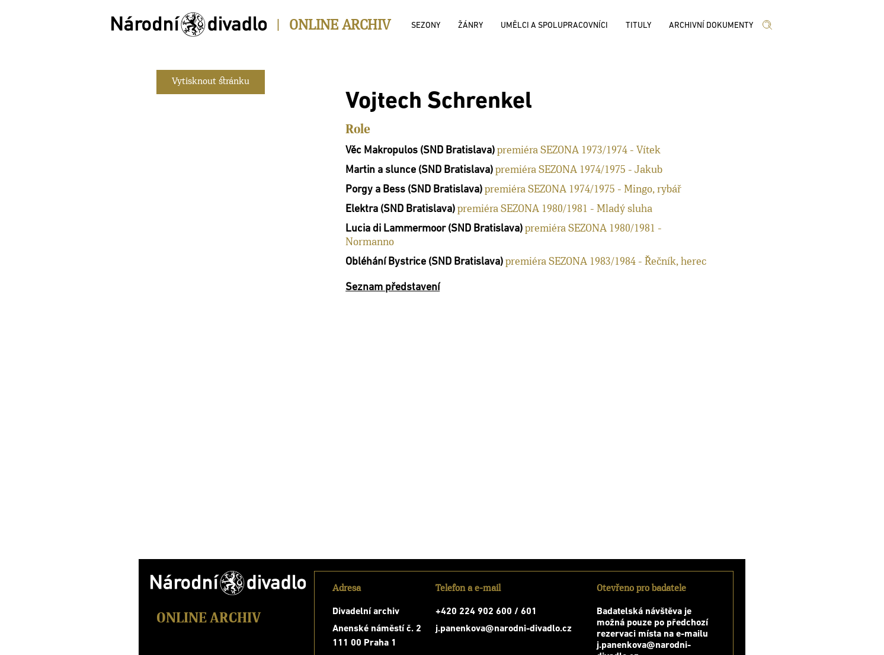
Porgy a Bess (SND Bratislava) (413, 189)
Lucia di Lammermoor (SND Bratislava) (434, 229)
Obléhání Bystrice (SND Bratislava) (424, 262)
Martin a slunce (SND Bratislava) (419, 170)
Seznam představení (392, 287)
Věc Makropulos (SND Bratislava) (420, 150)
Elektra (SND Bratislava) (400, 209)
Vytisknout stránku (210, 81)
